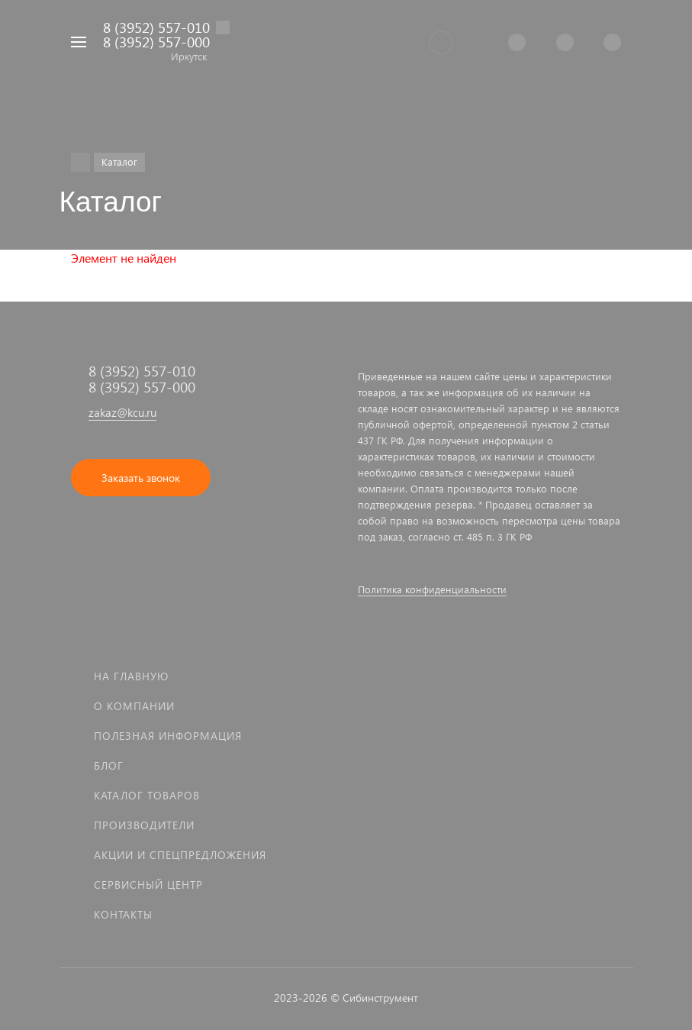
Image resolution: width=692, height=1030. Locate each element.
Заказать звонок (140, 477)
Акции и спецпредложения (180, 855)
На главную (131, 676)
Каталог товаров (147, 795)
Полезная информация (168, 735)
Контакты (123, 914)
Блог (109, 765)
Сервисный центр (148, 884)
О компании (134, 706)
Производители (144, 825)
